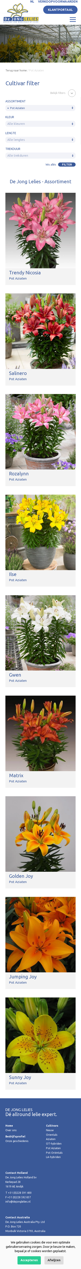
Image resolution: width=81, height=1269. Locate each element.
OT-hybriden (54, 1143)
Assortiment (15, 101)
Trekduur (12, 149)
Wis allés (51, 164)
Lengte (10, 133)
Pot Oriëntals (54, 1152)
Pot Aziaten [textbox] (16, 108)
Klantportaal (60, 9)
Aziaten (51, 1139)
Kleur (9, 117)
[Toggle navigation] (73, 19)
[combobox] (40, 108)
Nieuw (50, 1130)
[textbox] (40, 124)
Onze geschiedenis (17, 1141)
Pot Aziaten (53, 1148)
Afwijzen (54, 1260)
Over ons (11, 1130)
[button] (63, 93)
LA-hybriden (53, 1157)
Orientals (51, 1134)
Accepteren (29, 1260)
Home (9, 1125)
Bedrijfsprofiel (15, 1136)
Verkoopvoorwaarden (58, 1)
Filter (67, 164)
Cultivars (52, 1125)
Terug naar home (16, 70)
